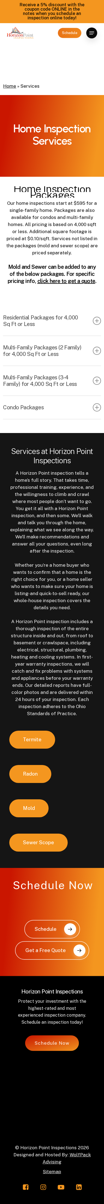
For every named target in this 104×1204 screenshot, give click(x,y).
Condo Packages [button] (52, 407)
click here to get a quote (66, 281)
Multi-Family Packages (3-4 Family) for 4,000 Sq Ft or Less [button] (52, 380)
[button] (91, 33)
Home (9, 86)
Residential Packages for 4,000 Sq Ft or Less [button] (52, 320)
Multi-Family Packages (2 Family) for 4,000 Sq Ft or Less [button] (52, 350)
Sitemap (52, 1171)
